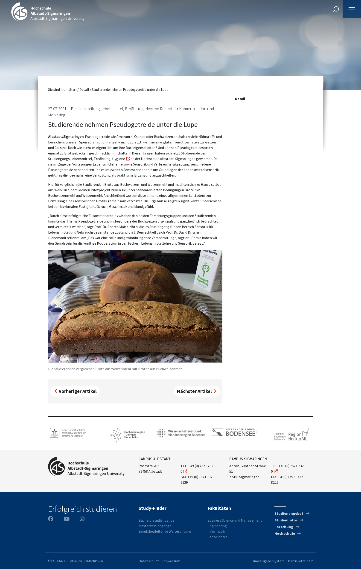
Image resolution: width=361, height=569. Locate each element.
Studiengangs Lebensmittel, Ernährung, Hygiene (86, 158)
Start (73, 89)
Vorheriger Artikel (76, 391)
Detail (240, 98)
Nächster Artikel (196, 391)
